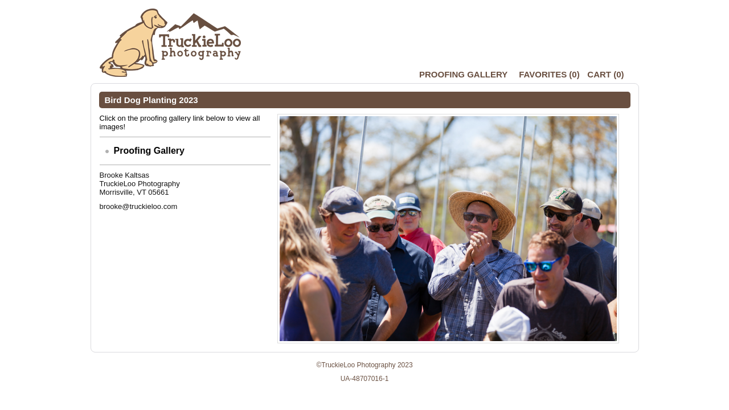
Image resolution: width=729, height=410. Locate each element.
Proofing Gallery (463, 74)
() (549, 74)
